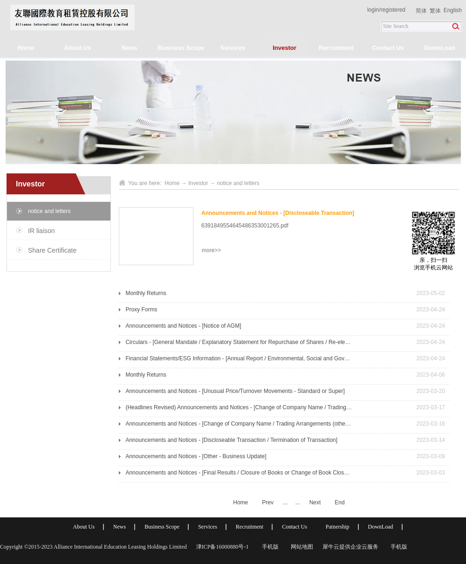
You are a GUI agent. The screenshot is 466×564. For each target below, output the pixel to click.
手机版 (269, 546)
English (453, 10)
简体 (421, 10)
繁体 (435, 10)
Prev (268, 502)
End (339, 502)
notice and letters (238, 183)
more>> (211, 250)
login (373, 10)
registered (393, 10)
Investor (198, 183)
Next (315, 502)
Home (25, 47)
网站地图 (300, 546)
